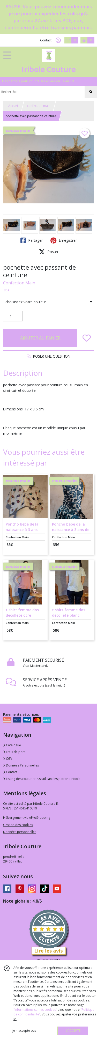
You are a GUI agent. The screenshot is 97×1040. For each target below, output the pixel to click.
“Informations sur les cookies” (35, 1009)
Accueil (13, 106)
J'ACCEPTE (73, 1030)
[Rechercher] (91, 92)
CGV (7, 758)
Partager (31, 240)
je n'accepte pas (24, 1030)
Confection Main (19, 283)
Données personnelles (19, 832)
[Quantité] (13, 316)
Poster (48, 252)
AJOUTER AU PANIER (40, 338)
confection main (38, 106)
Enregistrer (63, 240)
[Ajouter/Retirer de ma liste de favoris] (86, 338)
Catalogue (12, 745)
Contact (45, 40)
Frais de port (14, 752)
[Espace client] (58, 40)
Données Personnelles (21, 765)
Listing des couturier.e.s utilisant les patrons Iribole (41, 779)
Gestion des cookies (18, 825)
